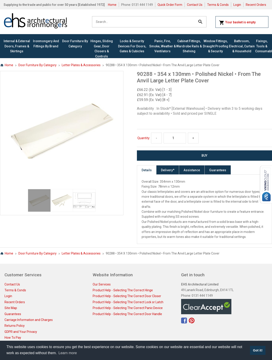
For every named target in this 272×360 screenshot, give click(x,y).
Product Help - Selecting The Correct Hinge (123, 290)
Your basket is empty (237, 22)
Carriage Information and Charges (28, 320)
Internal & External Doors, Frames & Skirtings (17, 46)
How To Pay (12, 337)
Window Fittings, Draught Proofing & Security (215, 46)
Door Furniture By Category (75, 43)
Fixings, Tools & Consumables (261, 46)
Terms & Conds (218, 5)
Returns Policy (14, 325)
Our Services (102, 284)
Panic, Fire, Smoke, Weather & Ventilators (162, 46)
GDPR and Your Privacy (20, 332)
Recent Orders (256, 5)
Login (237, 5)
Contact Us (194, 5)
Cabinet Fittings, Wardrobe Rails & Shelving (189, 46)
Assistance (192, 170)
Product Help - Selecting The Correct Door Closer (127, 296)
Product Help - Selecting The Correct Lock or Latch (128, 302)
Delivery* (167, 170)
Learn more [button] (68, 353)
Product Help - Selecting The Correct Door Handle (127, 314)
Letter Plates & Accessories (81, 65)
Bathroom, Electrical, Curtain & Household (242, 46)
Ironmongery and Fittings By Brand (46, 43)
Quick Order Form (170, 5)
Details (147, 170)
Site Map (10, 308)
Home (112, 5)
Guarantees (217, 170)
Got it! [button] (257, 350)
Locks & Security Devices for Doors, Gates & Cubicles (132, 46)
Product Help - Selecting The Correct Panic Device (128, 308)
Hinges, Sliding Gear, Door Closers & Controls (101, 48)
